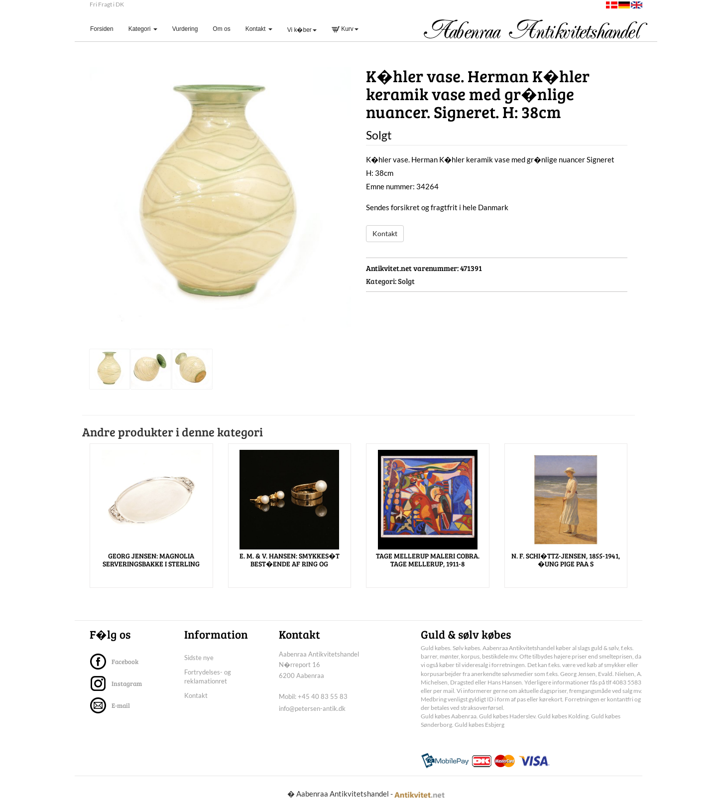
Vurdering (185, 28)
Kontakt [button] (258, 28)
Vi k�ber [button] (302, 29)
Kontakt (384, 233)
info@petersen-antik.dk (312, 708)
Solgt (406, 281)
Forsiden (105, 28)
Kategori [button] (142, 28)
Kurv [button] (345, 28)
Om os (221, 28)
